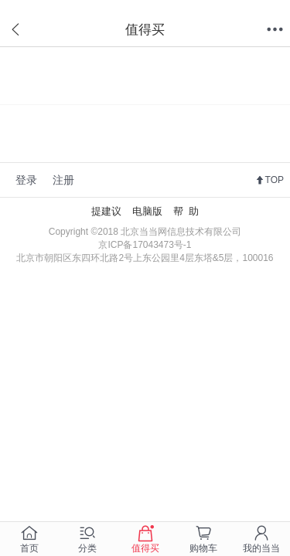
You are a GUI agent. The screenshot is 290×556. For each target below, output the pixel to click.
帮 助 (186, 211)
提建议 (106, 211)
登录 (26, 180)
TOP (274, 180)
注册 (63, 180)
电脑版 (147, 211)
